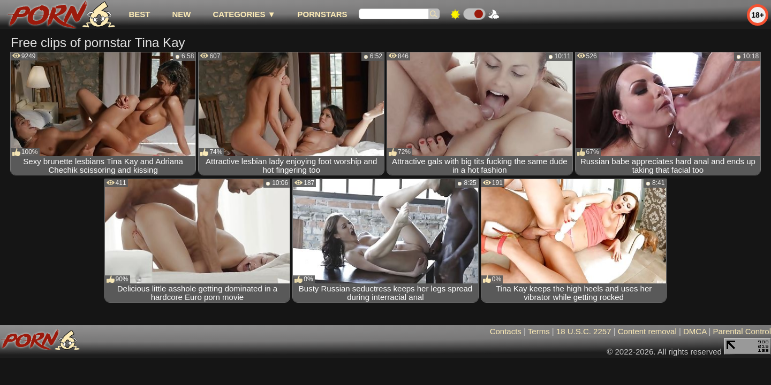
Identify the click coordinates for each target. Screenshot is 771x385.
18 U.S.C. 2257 (583, 331)
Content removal (647, 331)
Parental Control (742, 331)
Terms (539, 331)
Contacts (505, 331)
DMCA (694, 331)
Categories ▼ (244, 14)
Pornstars (322, 14)
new (181, 14)
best (139, 14)
